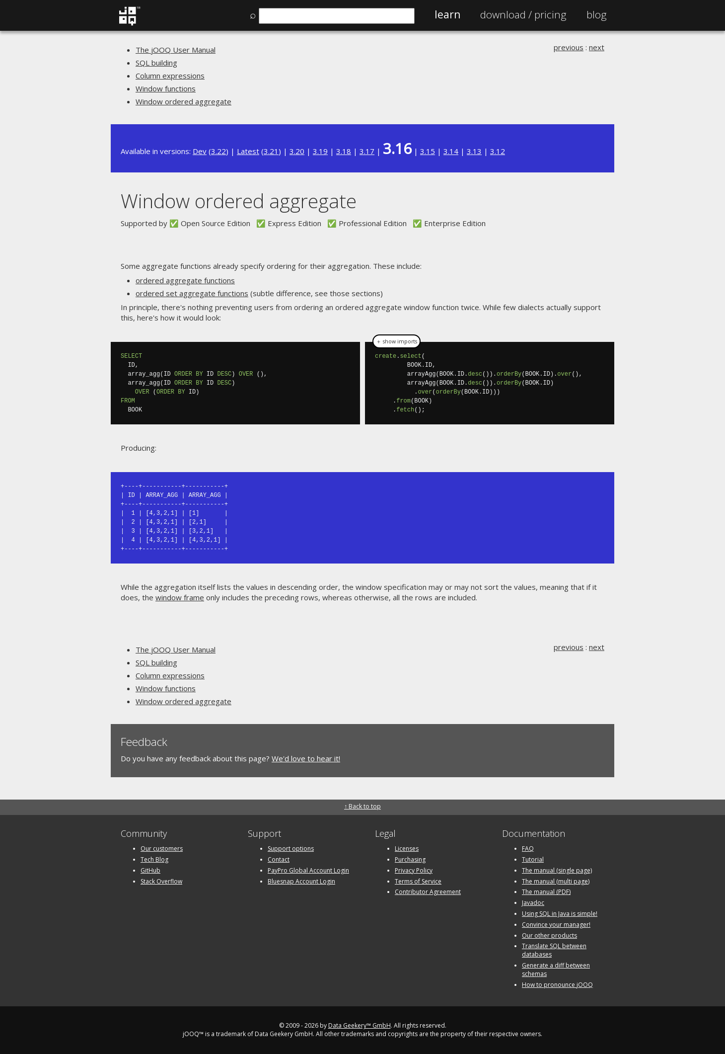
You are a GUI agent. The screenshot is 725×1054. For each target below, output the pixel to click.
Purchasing (410, 859)
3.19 (320, 151)
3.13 (474, 151)
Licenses (407, 848)
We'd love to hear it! (306, 758)
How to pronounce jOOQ (557, 984)
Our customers (162, 848)
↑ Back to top (362, 806)
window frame (179, 597)
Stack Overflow (161, 881)
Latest (248, 151)
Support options (291, 848)
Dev (200, 151)
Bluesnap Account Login (301, 881)
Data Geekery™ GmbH (359, 1025)
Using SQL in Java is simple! (559, 913)
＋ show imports (396, 341)
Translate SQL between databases (554, 950)
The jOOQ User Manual (176, 50)
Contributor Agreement (428, 892)
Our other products (549, 935)
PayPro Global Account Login (308, 870)
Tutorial (533, 859)
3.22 (218, 151)
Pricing (523, 14)
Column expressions (170, 76)
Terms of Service (418, 881)
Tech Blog (154, 859)
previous (568, 47)
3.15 (427, 151)
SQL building (156, 63)
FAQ (528, 848)
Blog (596, 14)
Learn (447, 14)
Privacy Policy (414, 870)
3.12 (497, 151)
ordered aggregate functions (185, 280)
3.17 (367, 151)
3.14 (450, 151)
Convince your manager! (556, 924)
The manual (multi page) (555, 881)
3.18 (343, 151)
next (596, 47)
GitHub (150, 870)
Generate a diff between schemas (556, 969)
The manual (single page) (557, 870)
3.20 (297, 151)
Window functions (166, 88)
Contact (279, 859)
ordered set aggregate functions (192, 293)
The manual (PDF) (546, 892)
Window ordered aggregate (183, 101)
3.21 (271, 151)
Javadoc (533, 902)
